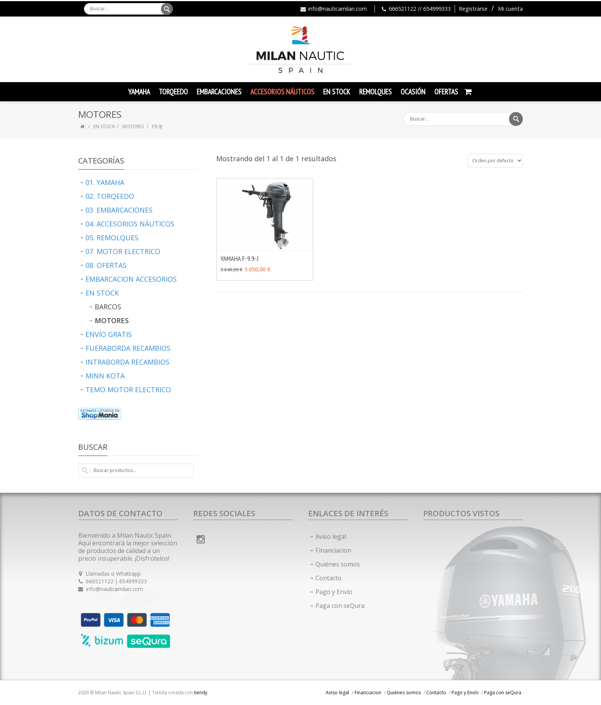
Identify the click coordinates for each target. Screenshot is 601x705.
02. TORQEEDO (109, 196)
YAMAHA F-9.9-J (239, 258)
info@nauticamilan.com (337, 8)
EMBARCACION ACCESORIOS (131, 279)
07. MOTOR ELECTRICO (122, 251)
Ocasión (413, 92)
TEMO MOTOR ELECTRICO (128, 389)
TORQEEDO (173, 92)
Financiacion (333, 550)
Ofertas (446, 92)
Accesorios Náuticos (282, 92)
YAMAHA (139, 92)
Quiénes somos (337, 564)
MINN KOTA (105, 375)
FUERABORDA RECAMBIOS (128, 348)
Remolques (375, 92)
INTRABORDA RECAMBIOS (127, 362)
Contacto (328, 578)
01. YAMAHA (104, 182)
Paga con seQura (340, 605)
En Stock (336, 92)
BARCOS (108, 306)
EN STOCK (104, 126)
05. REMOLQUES (111, 237)
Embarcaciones (219, 92)
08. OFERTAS (105, 265)
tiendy (200, 692)
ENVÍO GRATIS (108, 334)
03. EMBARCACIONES (119, 210)
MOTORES (133, 126)
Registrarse (473, 8)
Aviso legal (330, 536)
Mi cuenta (510, 8)
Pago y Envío (333, 592)
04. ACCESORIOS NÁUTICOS (129, 223)
